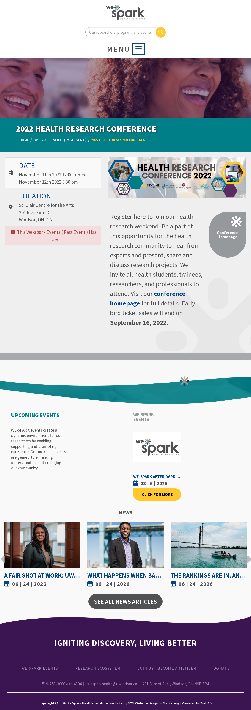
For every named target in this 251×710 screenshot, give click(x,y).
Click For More (157, 494)
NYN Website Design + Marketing (153, 703)
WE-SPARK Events (39, 668)
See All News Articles (125, 601)
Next (248, 555)
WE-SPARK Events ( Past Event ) (60, 140)
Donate (221, 668)
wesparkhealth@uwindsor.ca (112, 683)
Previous (3, 555)
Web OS (206, 703)
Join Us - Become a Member (167, 668)
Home (24, 140)
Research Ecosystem (98, 668)
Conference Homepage (227, 234)
